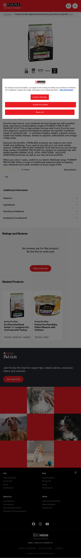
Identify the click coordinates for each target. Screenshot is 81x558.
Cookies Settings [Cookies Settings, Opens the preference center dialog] (40, 97)
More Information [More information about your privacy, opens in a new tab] (66, 90)
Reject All (40, 112)
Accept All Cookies (40, 105)
